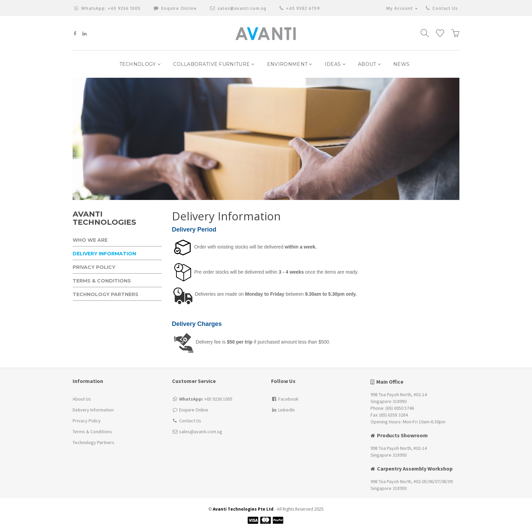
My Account (402, 8)
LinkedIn (283, 410)
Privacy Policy (94, 267)
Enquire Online (193, 410)
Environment (289, 64)
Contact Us (441, 8)
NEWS (401, 64)
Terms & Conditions (102, 281)
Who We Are (90, 240)
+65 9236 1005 (107, 8)
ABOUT (369, 64)
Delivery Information (104, 254)
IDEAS (335, 64)
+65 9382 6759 (300, 8)
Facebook (285, 399)
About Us (82, 399)
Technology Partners (105, 294)
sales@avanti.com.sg (238, 8)
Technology (140, 64)
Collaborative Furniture (213, 64)
